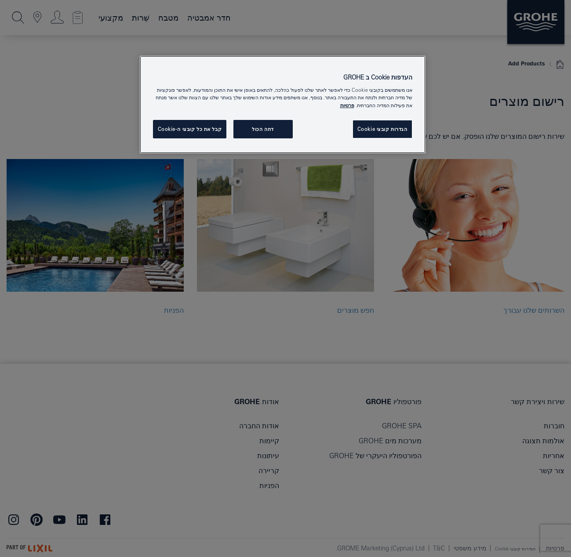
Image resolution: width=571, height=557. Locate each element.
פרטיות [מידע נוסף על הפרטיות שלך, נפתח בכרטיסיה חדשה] (347, 105)
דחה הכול (263, 129)
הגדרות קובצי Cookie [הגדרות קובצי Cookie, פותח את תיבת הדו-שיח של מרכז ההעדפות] (382, 129)
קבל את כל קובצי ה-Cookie (190, 129)
